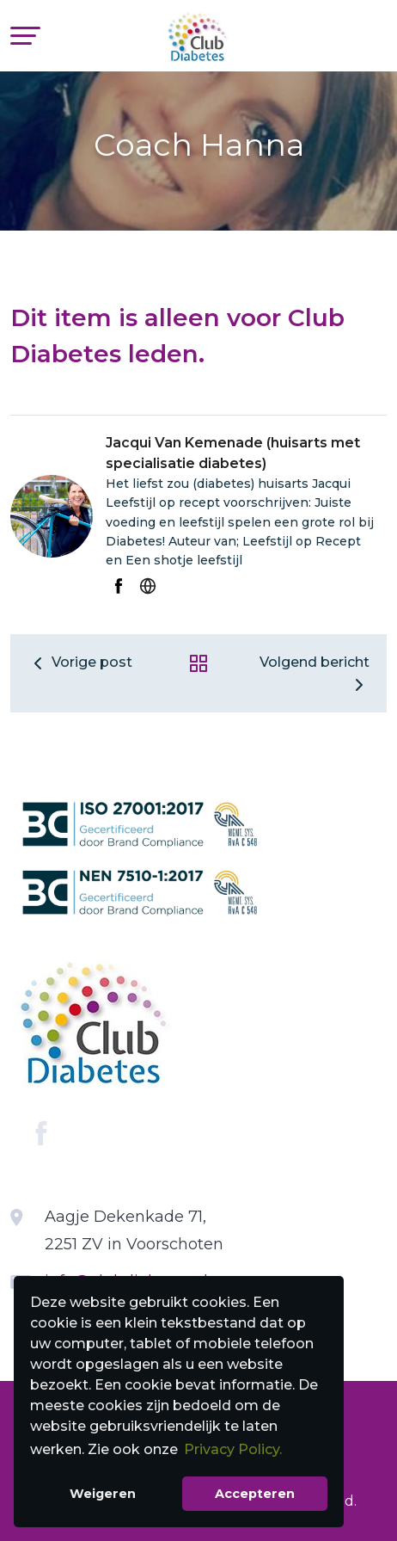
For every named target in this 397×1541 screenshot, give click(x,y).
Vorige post (79, 662)
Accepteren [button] (255, 1493)
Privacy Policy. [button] (233, 1449)
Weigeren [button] (103, 1493)
